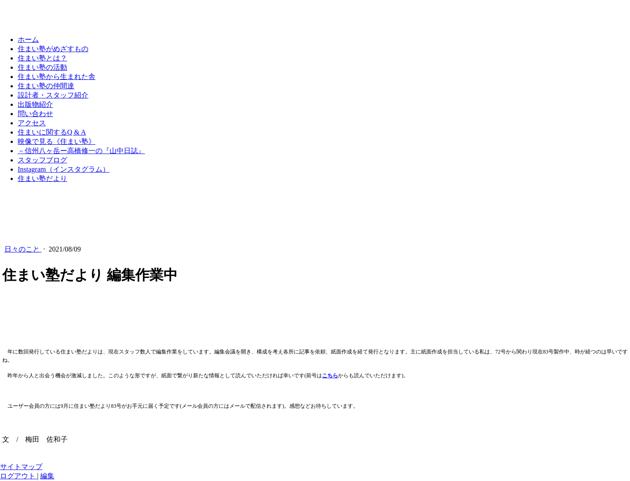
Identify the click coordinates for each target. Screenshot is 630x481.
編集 (47, 476)
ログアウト (18, 476)
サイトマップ (21, 466)
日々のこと (23, 249)
